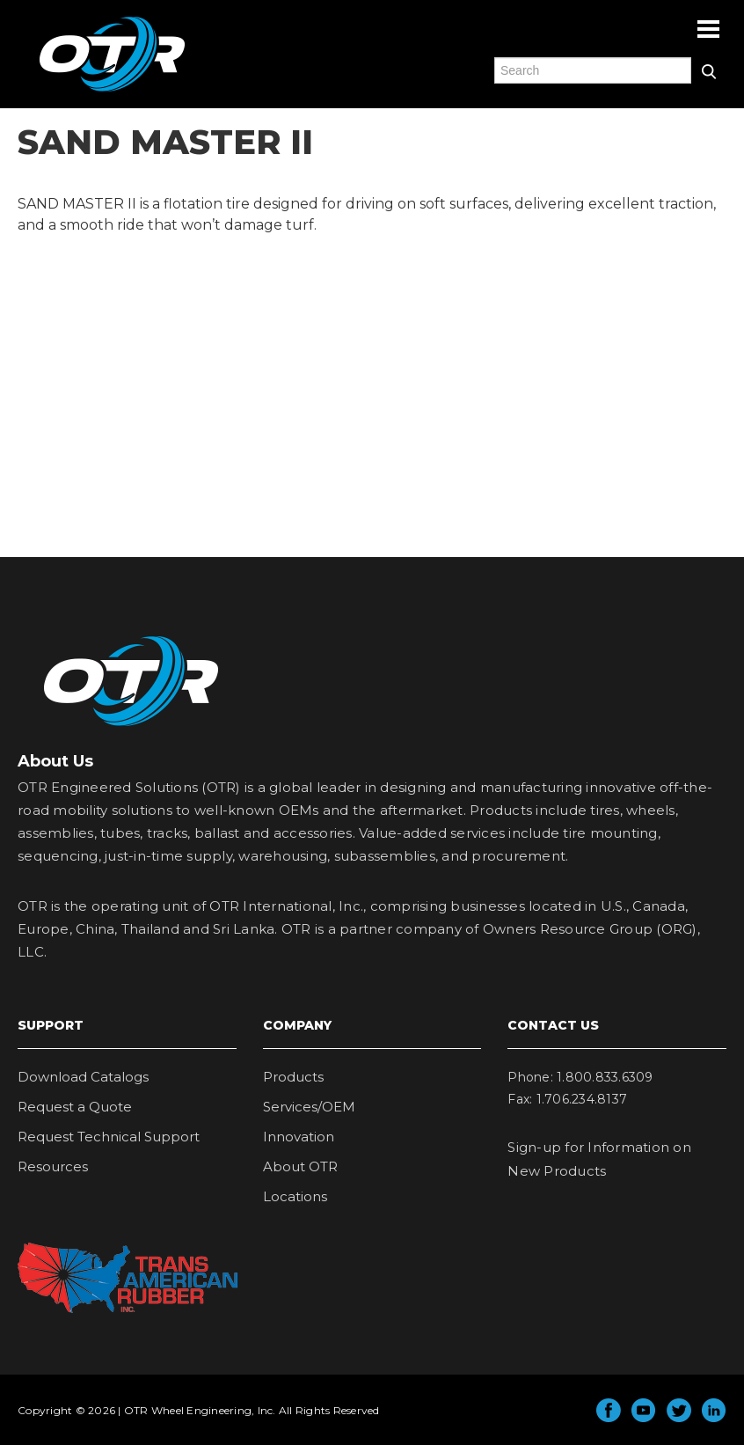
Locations (295, 1196)
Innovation (298, 1136)
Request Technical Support (109, 1136)
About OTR (300, 1166)
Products (293, 1076)
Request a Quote (75, 1106)
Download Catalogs (83, 1076)
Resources (53, 1166)
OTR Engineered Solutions (112, 91)
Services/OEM (309, 1106)
